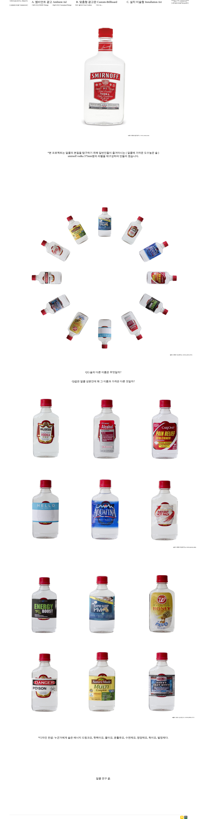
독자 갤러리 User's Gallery (83, 5)
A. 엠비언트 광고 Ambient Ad (49, 2)
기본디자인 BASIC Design (40, 5)
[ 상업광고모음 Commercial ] (19, 5)
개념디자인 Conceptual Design (61, 5)
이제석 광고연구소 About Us (19, 1)
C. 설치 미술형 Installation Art (144, 2)
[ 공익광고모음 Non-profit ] (180, 3)
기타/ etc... (99, 5)
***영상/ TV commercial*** (180, 1)
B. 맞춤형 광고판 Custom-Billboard (96, 2)
